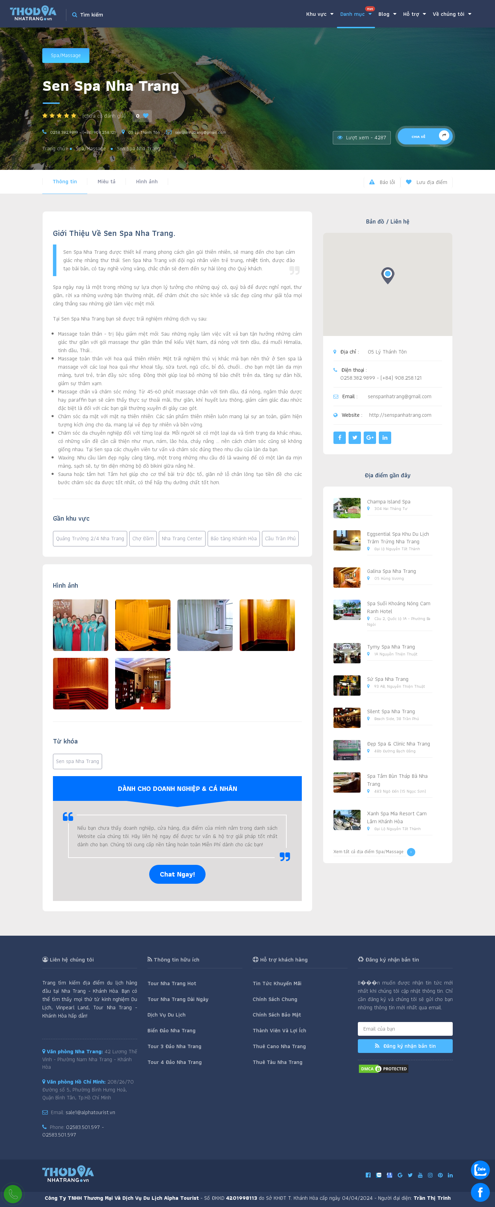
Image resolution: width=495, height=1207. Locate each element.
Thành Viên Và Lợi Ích (279, 1030)
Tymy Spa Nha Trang (391, 646)
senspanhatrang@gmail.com (200, 132)
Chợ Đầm (143, 538)
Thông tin (65, 181)
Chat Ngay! (177, 874)
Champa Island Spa (388, 501)
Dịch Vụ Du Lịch (166, 1014)
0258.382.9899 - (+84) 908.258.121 (83, 132)
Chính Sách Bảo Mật (277, 1014)
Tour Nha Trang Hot (171, 983)
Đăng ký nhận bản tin (405, 1046)
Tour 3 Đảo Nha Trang (174, 1046)
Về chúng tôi (452, 14)
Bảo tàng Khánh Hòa (234, 538)
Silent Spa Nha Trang (391, 711)
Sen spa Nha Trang (77, 761)
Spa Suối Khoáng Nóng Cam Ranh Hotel (398, 607)
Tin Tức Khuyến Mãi (277, 983)
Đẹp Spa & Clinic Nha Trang (398, 743)
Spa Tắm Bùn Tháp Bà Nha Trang (397, 780)
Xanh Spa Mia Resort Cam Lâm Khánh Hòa (397, 817)
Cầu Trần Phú (280, 538)
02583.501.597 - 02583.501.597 (73, 1131)
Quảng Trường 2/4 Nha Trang (90, 538)
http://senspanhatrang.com (400, 415)
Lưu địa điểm (426, 182)
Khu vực (319, 14)
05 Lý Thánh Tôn (144, 132)
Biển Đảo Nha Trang (171, 1030)
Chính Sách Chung (275, 999)
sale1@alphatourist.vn (90, 1112)
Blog (387, 14)
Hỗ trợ (414, 14)
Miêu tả (107, 181)
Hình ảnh (147, 181)
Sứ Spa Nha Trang (387, 679)
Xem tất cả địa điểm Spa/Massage (374, 852)
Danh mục (357, 12)
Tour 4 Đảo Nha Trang (174, 1062)
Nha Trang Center (182, 538)
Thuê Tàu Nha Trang (277, 1062)
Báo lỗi (382, 182)
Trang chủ (53, 149)
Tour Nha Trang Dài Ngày (177, 999)
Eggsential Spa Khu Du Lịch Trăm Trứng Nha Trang (398, 538)
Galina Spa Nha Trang (391, 571)
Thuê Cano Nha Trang (279, 1046)
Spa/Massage (66, 55)
